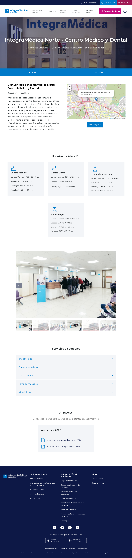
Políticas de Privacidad (67, 548)
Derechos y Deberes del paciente (70, 486)
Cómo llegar (95, 125)
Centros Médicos (37, 490)
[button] (96, 99)
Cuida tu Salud (97, 478)
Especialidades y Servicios (37, 11)
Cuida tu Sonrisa (98, 483)
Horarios (32, 72)
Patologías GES (67, 521)
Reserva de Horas (110, 11)
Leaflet (111, 118)
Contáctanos (35, 498)
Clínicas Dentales (63, 11)
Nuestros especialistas (69, 509)
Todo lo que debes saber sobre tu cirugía (73, 504)
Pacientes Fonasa (89, 11)
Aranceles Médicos (68, 498)
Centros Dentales (37, 494)
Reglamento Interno (69, 481)
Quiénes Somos (36, 478)
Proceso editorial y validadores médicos (73, 515)
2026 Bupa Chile (51, 548)
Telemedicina (53, 11)
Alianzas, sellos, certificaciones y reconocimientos (42, 484)
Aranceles (99, 72)
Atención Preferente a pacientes (69, 493)
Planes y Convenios (76, 11)
